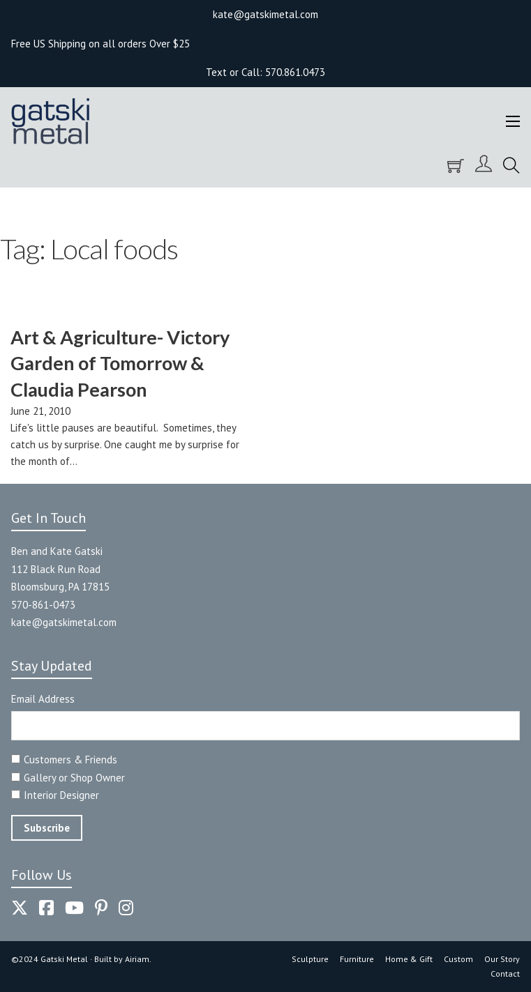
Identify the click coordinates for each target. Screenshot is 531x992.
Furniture (357, 959)
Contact (505, 973)
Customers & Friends (70, 759)
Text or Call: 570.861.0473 (265, 72)
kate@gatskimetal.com (64, 622)
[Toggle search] (511, 166)
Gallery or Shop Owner (74, 777)
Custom (458, 959)
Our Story (502, 959)
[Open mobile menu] (513, 121)
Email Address (43, 698)
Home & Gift (409, 959)
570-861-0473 (43, 604)
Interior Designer (61, 795)
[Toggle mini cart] (455, 166)
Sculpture (310, 959)
